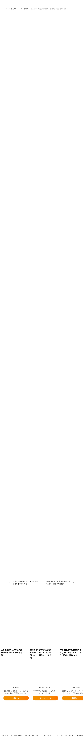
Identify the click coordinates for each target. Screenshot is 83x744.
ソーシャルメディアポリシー (65, 735)
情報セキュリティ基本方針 (33, 735)
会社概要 (5, 735)
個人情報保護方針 (16, 735)
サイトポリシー (49, 735)
